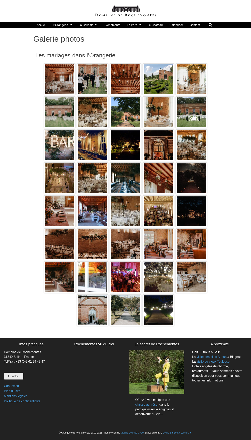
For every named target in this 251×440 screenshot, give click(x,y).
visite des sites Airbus (211, 356)
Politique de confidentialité (22, 401)
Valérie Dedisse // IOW (133, 432)
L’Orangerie (62, 25)
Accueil (41, 25)
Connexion (11, 386)
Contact (195, 25)
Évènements (112, 25)
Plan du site (12, 391)
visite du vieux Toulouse (213, 361)
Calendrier (176, 25)
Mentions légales (15, 396)
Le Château (155, 25)
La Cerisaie (87, 25)
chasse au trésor (146, 404)
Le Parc (134, 25)
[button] (210, 25)
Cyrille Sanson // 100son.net (177, 432)
